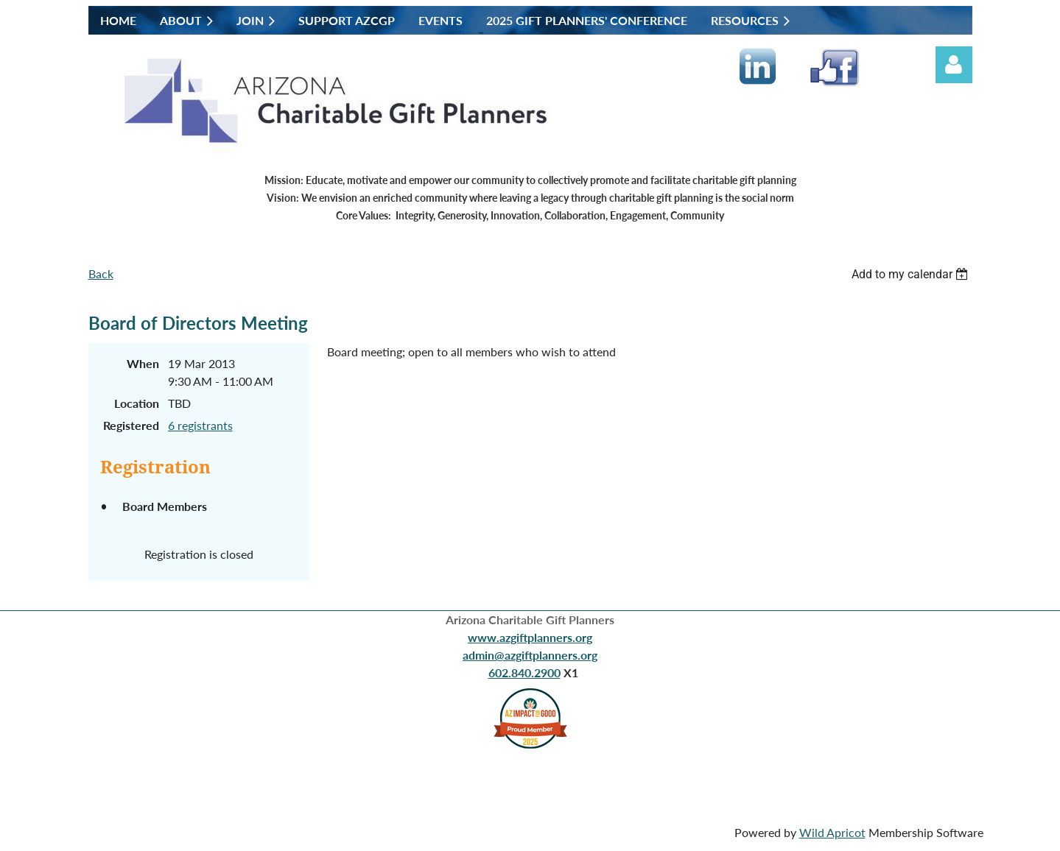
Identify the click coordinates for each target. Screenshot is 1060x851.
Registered (131, 425)
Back (100, 273)
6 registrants (200, 425)
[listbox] (912, 274)
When (143, 363)
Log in (954, 64)
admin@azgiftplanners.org (530, 655)
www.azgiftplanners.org (530, 637)
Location (136, 403)
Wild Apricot (832, 832)
